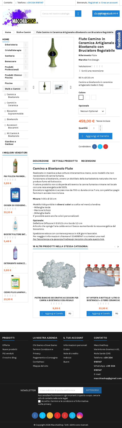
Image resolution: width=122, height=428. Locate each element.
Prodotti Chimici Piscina (13, 76)
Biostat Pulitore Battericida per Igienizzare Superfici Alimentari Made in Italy (15, 234)
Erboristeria (11, 44)
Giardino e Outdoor (10, 142)
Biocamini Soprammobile (15, 112)
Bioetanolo (12, 119)
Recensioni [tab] (88, 160)
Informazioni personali (75, 345)
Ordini (66, 349)
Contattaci (38, 361)
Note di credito (70, 353)
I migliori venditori (14, 152)
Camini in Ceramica (12, 104)
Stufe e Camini (12, 88)
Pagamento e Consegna (45, 357)
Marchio (83, 59)
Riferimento (85, 55)
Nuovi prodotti (9, 349)
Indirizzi (67, 357)
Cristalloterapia (13, 50)
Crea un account (109, 2)
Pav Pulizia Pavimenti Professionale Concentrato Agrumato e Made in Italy (15, 176)
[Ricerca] (61, 13)
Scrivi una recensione (92, 70)
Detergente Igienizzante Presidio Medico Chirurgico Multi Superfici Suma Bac (15, 263)
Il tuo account (73, 337)
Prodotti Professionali (12, 68)
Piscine (9, 83)
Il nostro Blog (9, 357)
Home (5, 39)
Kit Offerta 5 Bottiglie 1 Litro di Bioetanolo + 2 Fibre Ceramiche (103, 299)
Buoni (66, 361)
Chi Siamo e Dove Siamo (45, 345)
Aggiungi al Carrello (95, 136)
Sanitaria (9, 55)
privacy (47, 404)
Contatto (8, 2)
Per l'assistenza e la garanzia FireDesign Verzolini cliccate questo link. (68, 239)
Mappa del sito (40, 366)
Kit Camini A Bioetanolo (13, 134)
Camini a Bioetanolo (13, 95)
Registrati (93, 2)
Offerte (6, 345)
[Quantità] (94, 128)
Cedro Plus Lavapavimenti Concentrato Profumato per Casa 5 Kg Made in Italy (15, 292)
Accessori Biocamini (12, 126)
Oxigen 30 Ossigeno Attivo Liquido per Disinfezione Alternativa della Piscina (15, 205)
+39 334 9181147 (35, 2)
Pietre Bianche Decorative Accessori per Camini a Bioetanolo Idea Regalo (56, 299)
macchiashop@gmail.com (108, 378)
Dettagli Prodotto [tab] (65, 160)
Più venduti (8, 353)
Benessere (10, 61)
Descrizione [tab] (41, 160)
